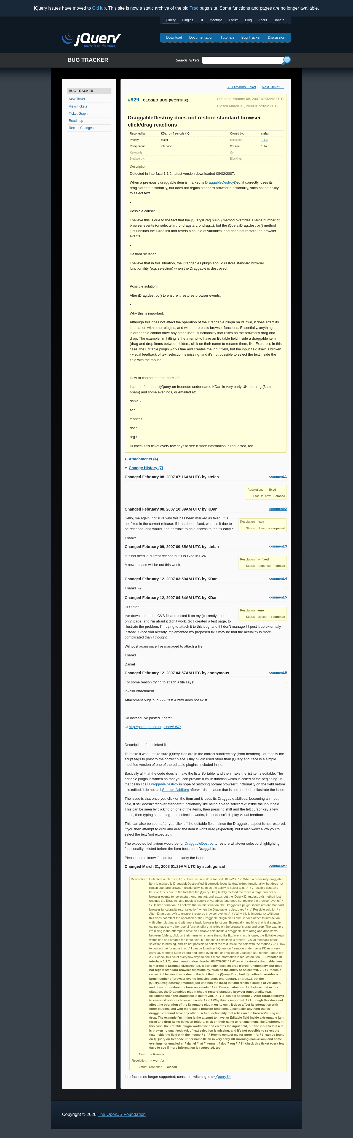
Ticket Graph (78, 114)
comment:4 (278, 579)
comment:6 (278, 673)
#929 (133, 100)
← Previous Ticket (241, 87)
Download (174, 37)
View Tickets (78, 106)
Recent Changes (81, 128)
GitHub (99, 8)
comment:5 (278, 597)
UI (201, 20)
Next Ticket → (273, 87)
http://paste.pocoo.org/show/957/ (153, 727)
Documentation (201, 37)
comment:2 (278, 509)
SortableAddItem (175, 790)
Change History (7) (146, 468)
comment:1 (278, 477)
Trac (194, 8)
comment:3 (278, 546)
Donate (279, 20)
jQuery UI (221, 1077)
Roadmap (76, 121)
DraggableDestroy (219, 182)
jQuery (170, 20)
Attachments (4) (143, 459)
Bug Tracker (251, 37)
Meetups (216, 20)
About (262, 20)
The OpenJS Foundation (122, 1114)
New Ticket (77, 99)
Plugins (187, 20)
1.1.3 (264, 139)
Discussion (276, 37)
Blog (248, 20)
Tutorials (227, 37)
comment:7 (278, 866)
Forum (234, 20)
